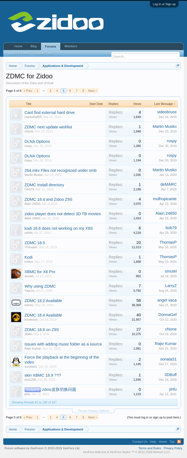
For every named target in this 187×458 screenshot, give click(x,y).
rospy (28, 145)
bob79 (171, 228)
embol (29, 261)
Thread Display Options (93, 410)
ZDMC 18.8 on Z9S (42, 329)
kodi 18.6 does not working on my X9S (59, 228)
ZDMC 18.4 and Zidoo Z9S (48, 199)
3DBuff (171, 375)
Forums (50, 46)
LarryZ (171, 285)
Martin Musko (165, 126)
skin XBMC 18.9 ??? (43, 375)
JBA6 (28, 334)
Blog (34, 46)
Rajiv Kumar (33, 348)
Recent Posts (43, 53)
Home (18, 46)
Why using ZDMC (40, 286)
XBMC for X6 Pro (40, 272)
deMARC (169, 184)
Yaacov (29, 290)
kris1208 (30, 379)
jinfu (27, 394)
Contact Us (139, 441)
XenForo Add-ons (94, 452)
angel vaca (167, 300)
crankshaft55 (33, 117)
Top (172, 441)
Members (71, 46)
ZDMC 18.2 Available (43, 301)
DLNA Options (37, 141)
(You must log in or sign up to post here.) (154, 417)
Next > (92, 90)
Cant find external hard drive (50, 112)
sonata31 (31, 366)
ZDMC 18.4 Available (43, 315)
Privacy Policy (173, 448)
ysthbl (28, 232)
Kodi (28, 257)
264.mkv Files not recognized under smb (61, 170)
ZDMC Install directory (44, 185)
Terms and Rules (149, 448)
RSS (179, 442)
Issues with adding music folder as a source (63, 344)
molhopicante (165, 199)
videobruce (167, 112)
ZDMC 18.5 (35, 243)
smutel (29, 276)
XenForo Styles (120, 452)
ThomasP (31, 247)
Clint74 (29, 189)
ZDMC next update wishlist (48, 127)
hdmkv (29, 305)
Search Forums (18, 53)
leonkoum (31, 319)
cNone (29, 131)
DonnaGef (167, 314)
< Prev (27, 90)
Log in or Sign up (164, 4)
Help (153, 441)
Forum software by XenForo (42, 448)
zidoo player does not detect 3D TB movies (63, 214)
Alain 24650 (32, 203)
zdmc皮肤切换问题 (59, 389)
